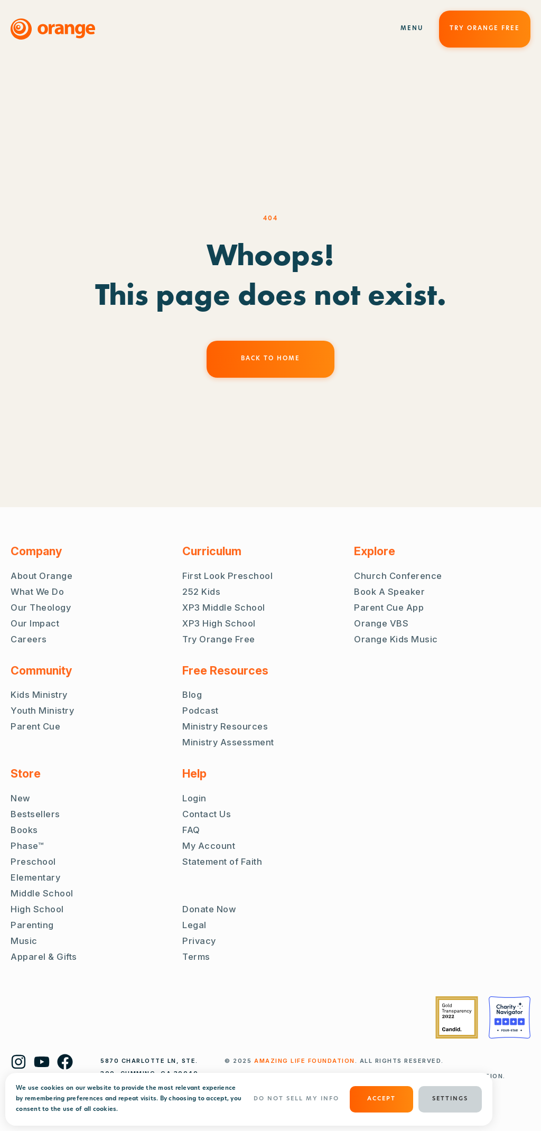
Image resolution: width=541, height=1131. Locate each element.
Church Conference (398, 576)
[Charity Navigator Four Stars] (509, 1017)
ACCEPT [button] (381, 1099)
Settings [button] (450, 1099)
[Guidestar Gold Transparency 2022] (456, 1017)
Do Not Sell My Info (296, 1099)
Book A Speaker (389, 591)
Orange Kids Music (396, 639)
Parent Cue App (389, 607)
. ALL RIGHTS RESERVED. (349, 1060)
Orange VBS (381, 623)
